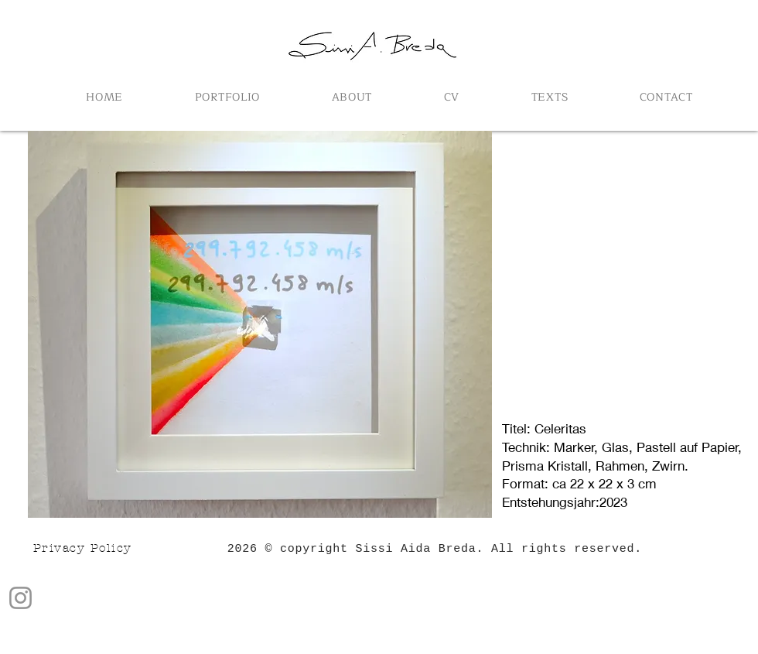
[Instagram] (20, 598)
